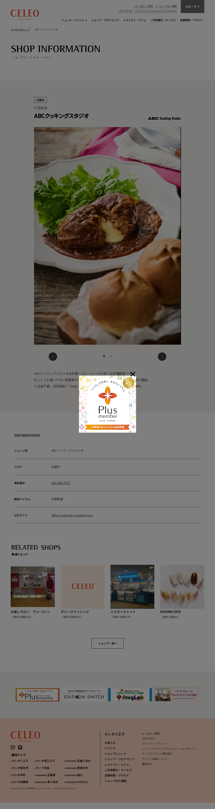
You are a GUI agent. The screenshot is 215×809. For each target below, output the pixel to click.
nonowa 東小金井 (47, 785)
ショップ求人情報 (115, 784)
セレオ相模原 (20, 785)
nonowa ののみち (77, 785)
